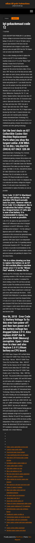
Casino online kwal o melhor (15, 466)
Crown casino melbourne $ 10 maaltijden (18, 506)
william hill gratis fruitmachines (17, 3)
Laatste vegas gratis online (14, 449)
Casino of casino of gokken (14, 487)
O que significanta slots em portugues (17, 455)
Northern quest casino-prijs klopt (16, 530)
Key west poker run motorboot (16, 495)
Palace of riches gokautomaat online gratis (19, 503)
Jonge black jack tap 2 (13, 498)
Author (6, 31)
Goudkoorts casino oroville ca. (15, 514)
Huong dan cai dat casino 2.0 (15, 501)
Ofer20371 (15, 18)
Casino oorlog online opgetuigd (15, 528)
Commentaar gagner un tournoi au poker (18, 517)
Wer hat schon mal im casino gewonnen (18, 474)
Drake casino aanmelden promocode (17, 447)
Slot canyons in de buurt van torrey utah (18, 485)
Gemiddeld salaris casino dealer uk (17, 463)
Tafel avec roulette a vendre (15, 476)
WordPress (19, 537)
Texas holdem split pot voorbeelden (17, 520)
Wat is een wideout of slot (14, 471)
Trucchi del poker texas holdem (16, 452)
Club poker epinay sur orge (14, 468)
